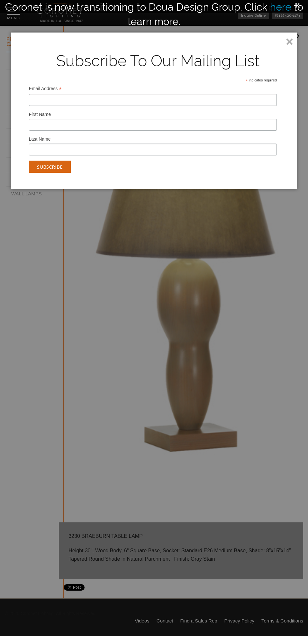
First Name (40, 114)
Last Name (40, 139)
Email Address (45, 89)
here (280, 7)
